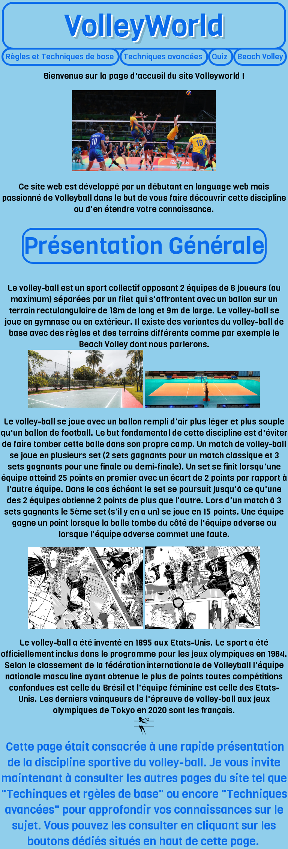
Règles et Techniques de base (60, 56)
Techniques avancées (163, 56)
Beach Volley (260, 56)
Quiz (221, 56)
